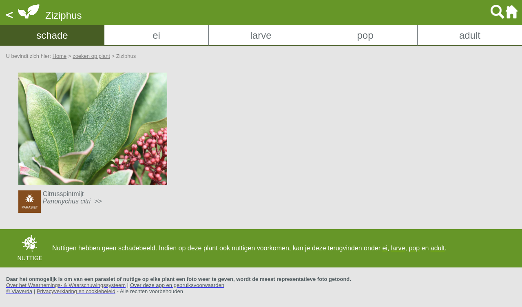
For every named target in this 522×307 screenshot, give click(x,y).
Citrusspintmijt (72, 197)
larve (260, 35)
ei (156, 35)
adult (469, 35)
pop (365, 35)
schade (52, 35)
